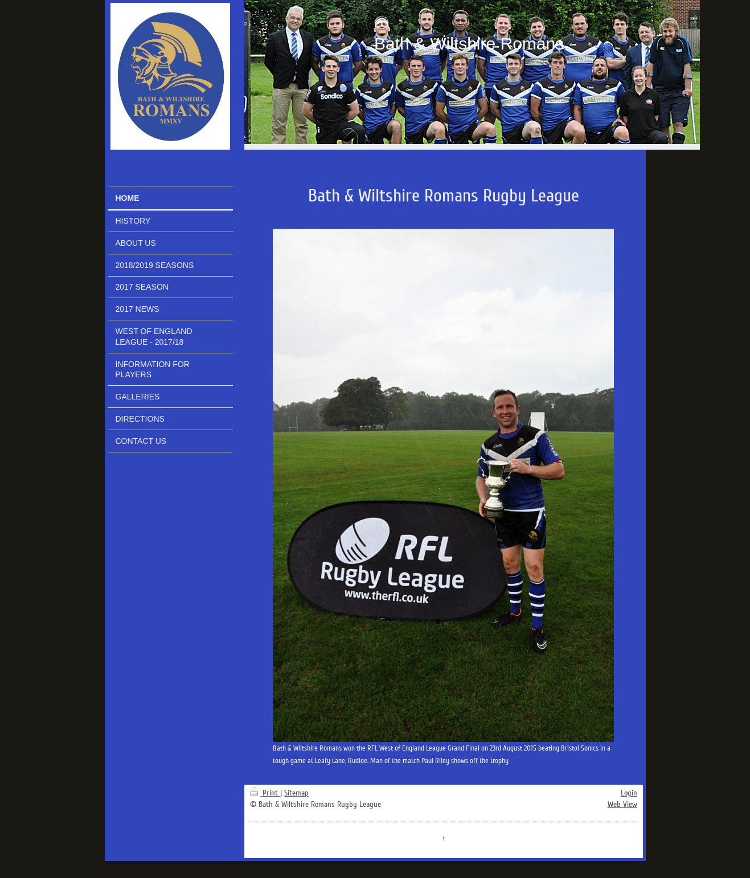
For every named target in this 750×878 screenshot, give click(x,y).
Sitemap (296, 793)
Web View (622, 804)
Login (629, 793)
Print (265, 793)
